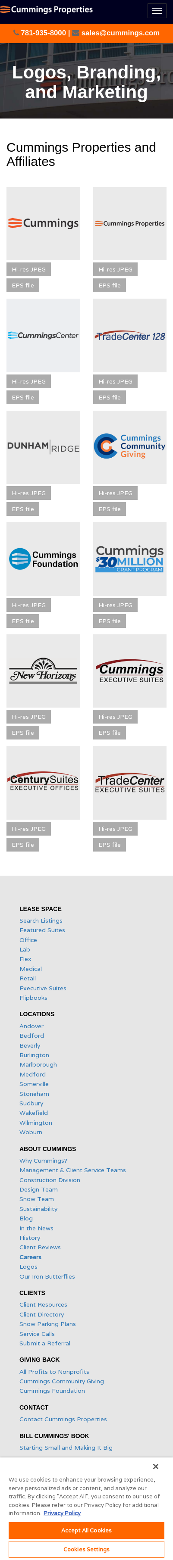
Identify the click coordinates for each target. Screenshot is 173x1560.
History (29, 1238)
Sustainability (38, 1209)
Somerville (34, 1084)
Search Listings (41, 920)
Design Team (38, 1189)
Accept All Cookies (86, 1530)
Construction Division (49, 1180)
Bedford (31, 1035)
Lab (24, 949)
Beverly (29, 1045)
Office (28, 940)
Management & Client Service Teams (72, 1170)
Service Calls (37, 1334)
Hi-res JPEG (29, 269)
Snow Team (36, 1199)
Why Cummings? (43, 1160)
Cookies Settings (86, 1549)
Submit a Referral (44, 1343)
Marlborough (38, 1064)
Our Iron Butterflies (47, 1276)
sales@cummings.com (119, 33)
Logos (28, 1266)
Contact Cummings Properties (63, 1419)
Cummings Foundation (52, 1391)
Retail (27, 978)
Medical (30, 969)
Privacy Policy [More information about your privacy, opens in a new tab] (62, 1513)
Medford (32, 1074)
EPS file (23, 285)
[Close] (155, 1466)
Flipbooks (33, 998)
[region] (86, 1508)
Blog (26, 1218)
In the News (36, 1228)
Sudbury (31, 1103)
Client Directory (41, 1314)
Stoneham (34, 1094)
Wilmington (35, 1122)
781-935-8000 (43, 33)
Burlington (34, 1055)
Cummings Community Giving (61, 1381)
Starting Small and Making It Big (66, 1447)
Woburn (30, 1132)
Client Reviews (40, 1247)
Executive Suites (42, 988)
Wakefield (33, 1113)
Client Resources (43, 1304)
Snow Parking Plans (47, 1324)
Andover (31, 1026)
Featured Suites (42, 930)
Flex (25, 959)
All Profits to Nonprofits (54, 1372)
